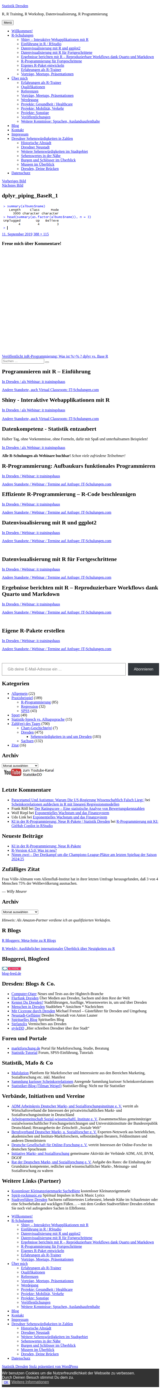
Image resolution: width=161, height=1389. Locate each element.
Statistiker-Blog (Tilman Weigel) (36, 1086)
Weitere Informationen (30, 1382)
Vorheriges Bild (14, 181)
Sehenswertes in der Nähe (41, 156)
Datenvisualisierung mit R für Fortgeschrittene (56, 52)
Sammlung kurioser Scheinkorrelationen (42, 1081)
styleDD (17, 1028)
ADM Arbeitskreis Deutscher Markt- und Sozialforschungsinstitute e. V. (66, 1106)
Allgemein (19, 694)
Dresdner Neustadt (35, 147)
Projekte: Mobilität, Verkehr (42, 108)
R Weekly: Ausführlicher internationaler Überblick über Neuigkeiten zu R (58, 949)
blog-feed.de (11, 973)
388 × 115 (41, 234)
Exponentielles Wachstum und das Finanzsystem (72, 813)
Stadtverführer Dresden (29, 1200)
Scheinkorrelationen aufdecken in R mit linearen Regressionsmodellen (65, 804)
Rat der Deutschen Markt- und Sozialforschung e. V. (51, 1162)
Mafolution (20, 1073)
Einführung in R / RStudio (41, 44)
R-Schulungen (22, 35)
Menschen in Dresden (28, 1007)
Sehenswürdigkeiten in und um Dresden (61, 737)
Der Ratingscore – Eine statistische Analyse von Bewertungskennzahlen (89, 808)
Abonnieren (143, 669)
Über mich (19, 78)
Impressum (19, 134)
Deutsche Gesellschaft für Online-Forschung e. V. (49, 1145)
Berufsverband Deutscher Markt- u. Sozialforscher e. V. (54, 1132)
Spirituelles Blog (24, 1020)
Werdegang (29, 100)
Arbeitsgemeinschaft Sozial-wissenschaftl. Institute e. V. (54, 1119)
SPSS (25, 711)
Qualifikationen (33, 87)
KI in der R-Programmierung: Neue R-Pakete (46, 846)
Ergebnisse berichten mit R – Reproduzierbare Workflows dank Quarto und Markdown (87, 57)
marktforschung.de (25, 1048)
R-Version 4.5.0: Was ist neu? (34, 850)
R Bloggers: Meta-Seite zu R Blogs (29, 940)
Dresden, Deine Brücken (40, 169)
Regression (29, 706)
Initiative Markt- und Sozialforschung (40, 1153)
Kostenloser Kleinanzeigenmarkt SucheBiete (45, 1191)
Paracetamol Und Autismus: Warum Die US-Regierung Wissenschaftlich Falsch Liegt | (78, 800)
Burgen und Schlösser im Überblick (48, 160)
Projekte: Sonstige (35, 113)
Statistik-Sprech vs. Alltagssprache (38, 719)
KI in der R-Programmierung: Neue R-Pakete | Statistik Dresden (60, 821)
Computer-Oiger (24, 994)
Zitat (15, 745)
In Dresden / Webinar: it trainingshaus (31, 476)
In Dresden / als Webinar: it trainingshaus (33, 382)
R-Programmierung (36, 702)
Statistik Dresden (15, 6)
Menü (8, 22)
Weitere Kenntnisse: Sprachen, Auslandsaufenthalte (60, 121)
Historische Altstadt (36, 143)
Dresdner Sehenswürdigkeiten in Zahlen (42, 138)
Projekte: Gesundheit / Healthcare (47, 104)
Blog (15, 126)
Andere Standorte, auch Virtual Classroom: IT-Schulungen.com (50, 390)
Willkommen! (22, 31)
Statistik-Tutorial (24, 1053)
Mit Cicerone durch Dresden (33, 1011)
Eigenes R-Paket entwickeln (42, 65)
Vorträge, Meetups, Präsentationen (47, 74)
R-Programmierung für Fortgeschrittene (51, 61)
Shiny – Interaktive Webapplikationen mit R (54, 40)
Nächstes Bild (12, 185)
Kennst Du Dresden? (27, 1002)
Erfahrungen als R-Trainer (41, 70)
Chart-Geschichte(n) (36, 728)
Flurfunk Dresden (24, 998)
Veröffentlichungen (35, 117)
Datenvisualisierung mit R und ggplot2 (50, 48)
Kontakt (17, 130)
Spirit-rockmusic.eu (26, 1195)
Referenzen (29, 91)
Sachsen (27, 741)
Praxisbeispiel (22, 698)
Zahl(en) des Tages (25, 724)
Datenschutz (20, 173)
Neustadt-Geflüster (26, 1015)
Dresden (27, 732)
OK (6, 1382)
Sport (15, 715)
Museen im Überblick (37, 164)
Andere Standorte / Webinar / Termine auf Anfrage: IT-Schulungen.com (56, 484)
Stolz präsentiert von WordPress (53, 1366)
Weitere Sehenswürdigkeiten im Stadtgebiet (54, 151)
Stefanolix (19, 1024)
